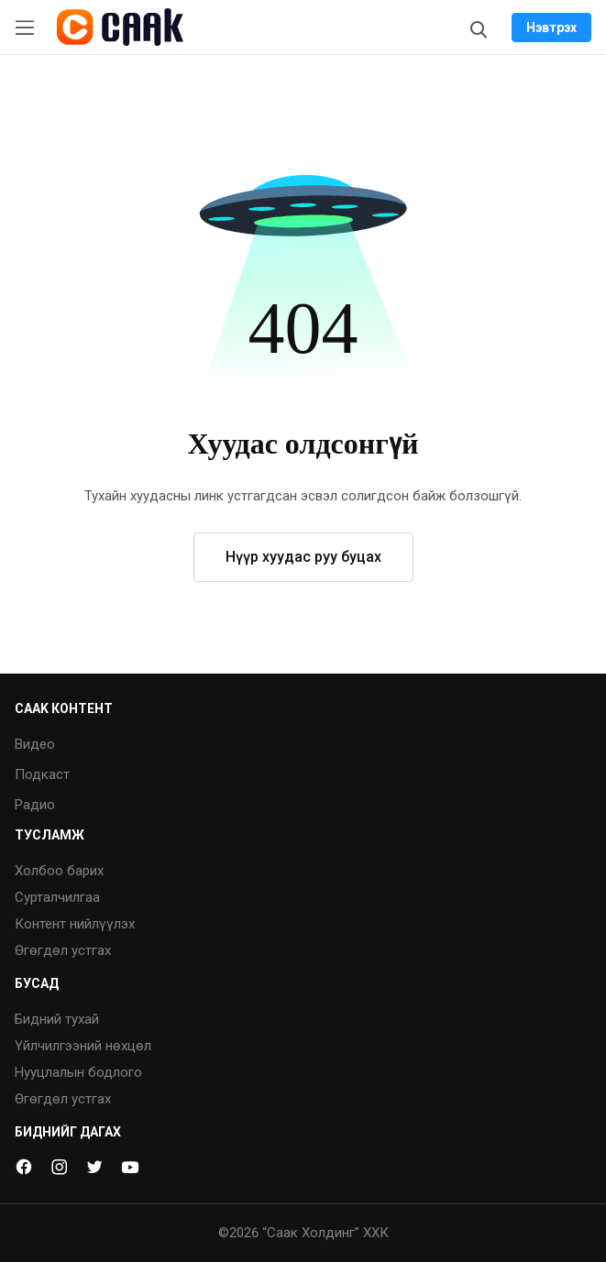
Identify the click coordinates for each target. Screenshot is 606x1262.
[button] (303, 238)
